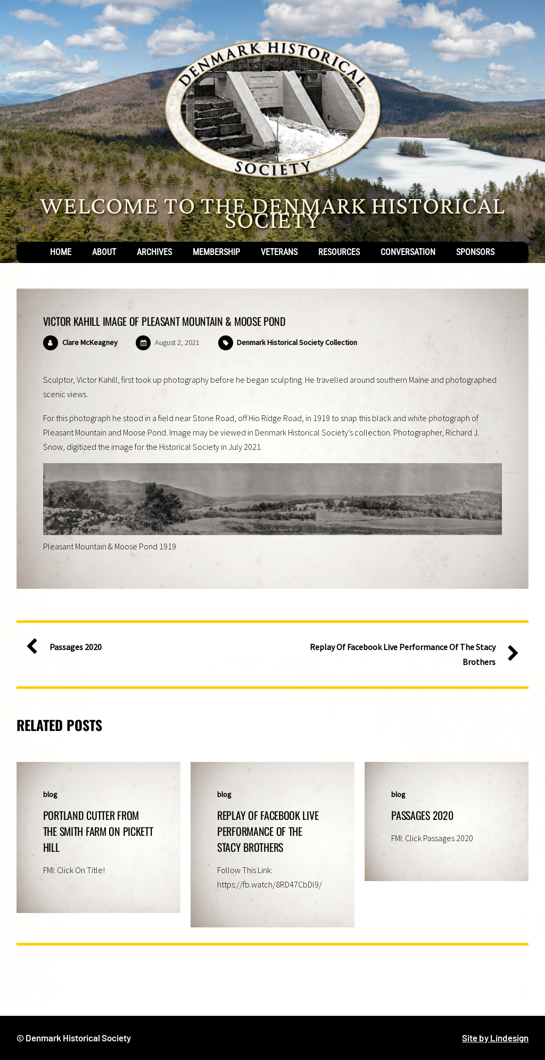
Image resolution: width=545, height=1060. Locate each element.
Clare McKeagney (90, 342)
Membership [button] (216, 252)
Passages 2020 (68, 647)
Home (60, 252)
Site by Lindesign (495, 1037)
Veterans (279, 252)
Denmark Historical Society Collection (297, 342)
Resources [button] (339, 252)
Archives (154, 252)
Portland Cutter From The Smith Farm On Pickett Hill (98, 831)
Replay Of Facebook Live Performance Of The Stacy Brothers (410, 653)
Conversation (408, 252)
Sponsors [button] (475, 252)
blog (50, 794)
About (104, 252)
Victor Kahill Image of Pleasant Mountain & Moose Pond (164, 321)
